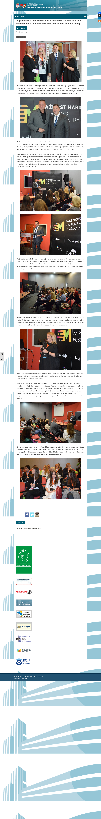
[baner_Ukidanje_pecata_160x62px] (24, 592)
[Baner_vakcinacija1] (24, 581)
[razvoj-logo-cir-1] (24, 650)
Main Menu (21, 16)
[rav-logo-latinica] (23, 662)
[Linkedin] (99, 18)
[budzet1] (24, 602)
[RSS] (99, 21)
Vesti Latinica (21, 37)
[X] (99, 15)
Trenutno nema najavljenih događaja (28, 528)
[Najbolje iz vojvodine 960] (24, 559)
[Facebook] (99, 13)
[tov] (24, 614)
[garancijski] (24, 626)
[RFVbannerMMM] (24, 638)
